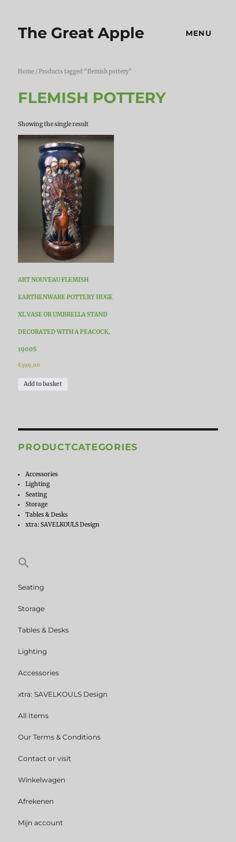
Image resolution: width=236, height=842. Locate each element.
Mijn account (40, 822)
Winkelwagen (41, 779)
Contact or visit (44, 758)
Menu (198, 33)
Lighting (37, 484)
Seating (36, 494)
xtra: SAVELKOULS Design (62, 524)
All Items (33, 715)
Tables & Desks (46, 515)
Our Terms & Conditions (59, 737)
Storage (36, 504)
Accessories (41, 474)
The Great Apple (81, 33)
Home (26, 71)
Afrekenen (36, 801)
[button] (117, 563)
